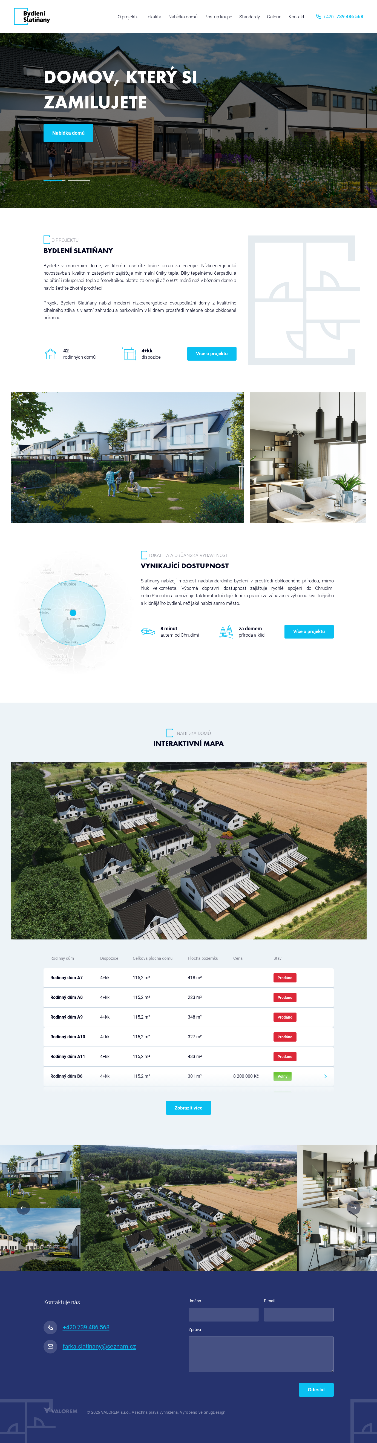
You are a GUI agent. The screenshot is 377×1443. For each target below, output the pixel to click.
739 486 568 (339, 16)
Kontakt (296, 16)
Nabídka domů (182, 16)
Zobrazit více (188, 1108)
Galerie (274, 16)
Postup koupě (218, 16)
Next (354, 1208)
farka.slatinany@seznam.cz (90, 1346)
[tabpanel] (188, 104)
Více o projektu (212, 353)
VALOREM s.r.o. (115, 1412)
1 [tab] (54, 180)
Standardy (249, 16)
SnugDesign (214, 1412)
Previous (23, 1208)
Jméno (195, 1300)
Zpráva (195, 1329)
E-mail (269, 1300)
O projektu (128, 16)
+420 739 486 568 (77, 1327)
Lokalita (153, 16)
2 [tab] (79, 180)
